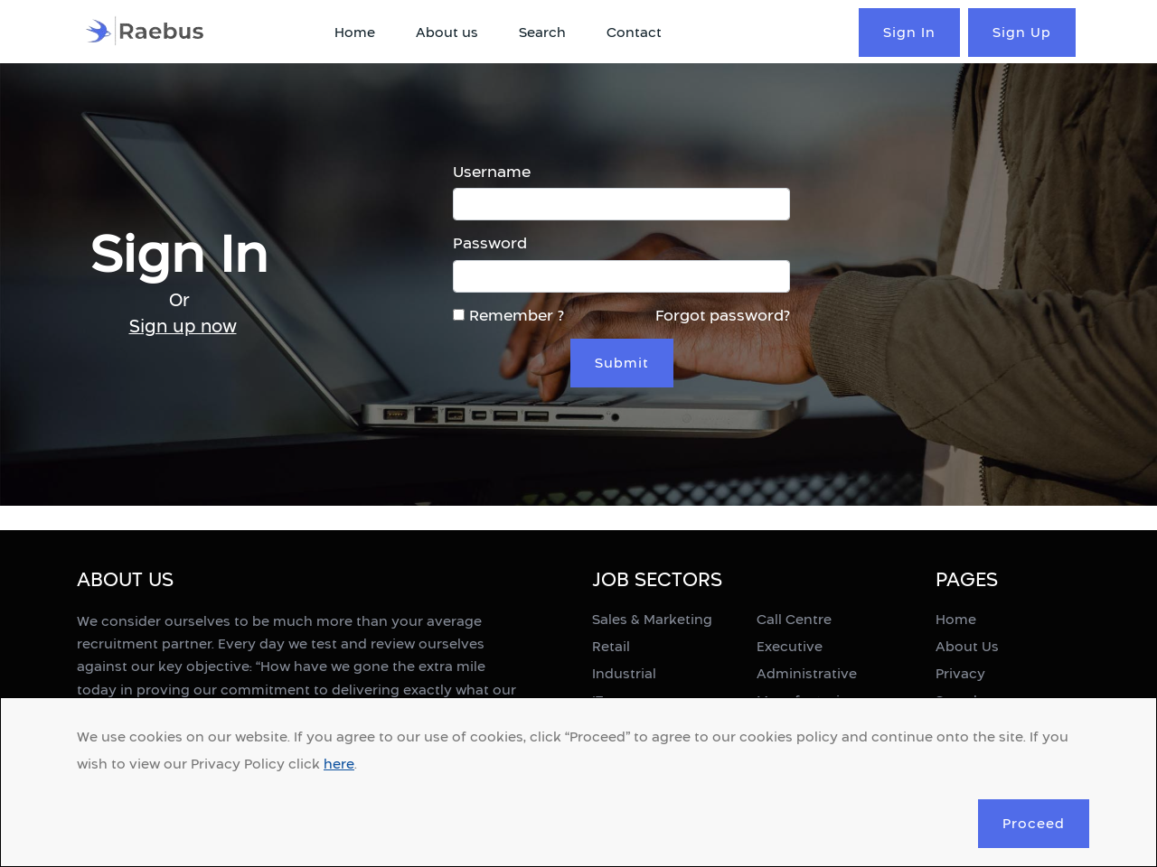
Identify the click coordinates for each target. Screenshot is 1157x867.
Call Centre (794, 619)
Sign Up (1021, 32)
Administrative (807, 673)
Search (542, 32)
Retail (611, 646)
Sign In (909, 32)
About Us (967, 646)
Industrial (624, 673)
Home (354, 32)
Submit (622, 362)
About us (447, 32)
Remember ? (508, 315)
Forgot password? (722, 315)
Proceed (1033, 823)
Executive (790, 646)
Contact (634, 32)
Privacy (960, 673)
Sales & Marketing (652, 619)
